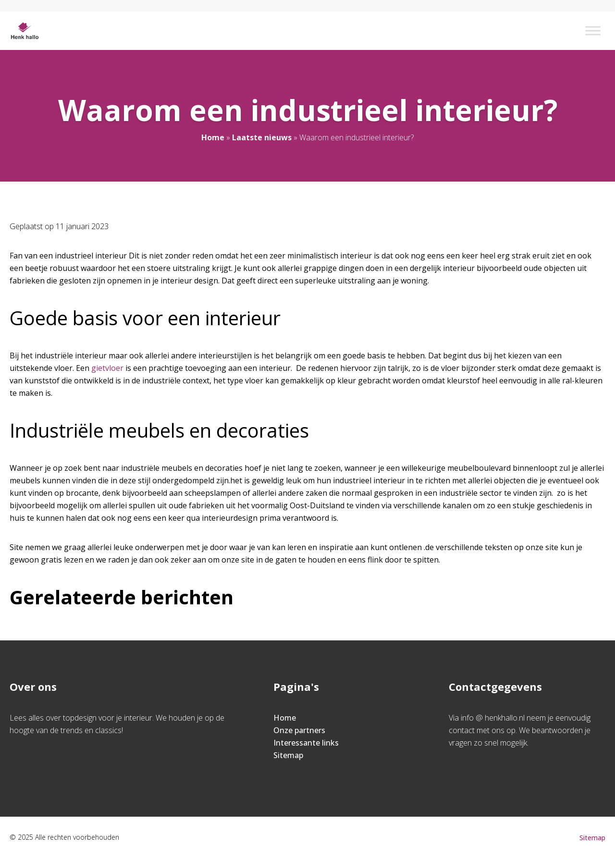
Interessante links (306, 742)
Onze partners (299, 730)
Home (212, 137)
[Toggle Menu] (593, 30)
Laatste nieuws (262, 137)
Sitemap (288, 755)
